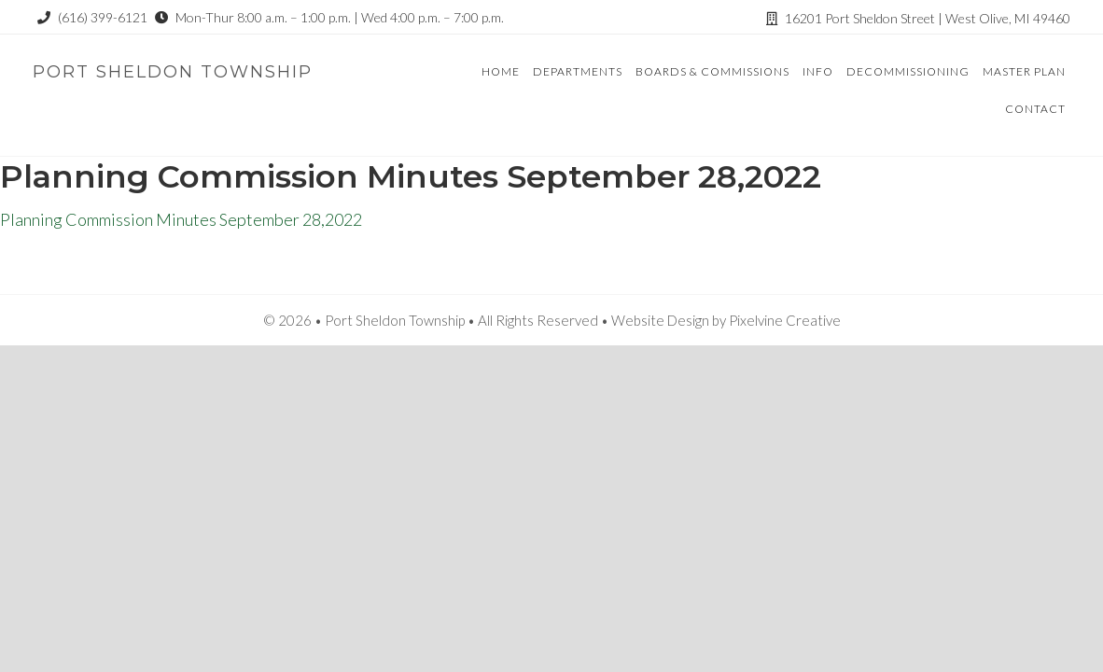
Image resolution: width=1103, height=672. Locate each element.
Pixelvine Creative (785, 320)
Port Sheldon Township (173, 72)
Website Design (660, 320)
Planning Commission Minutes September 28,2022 (181, 219)
